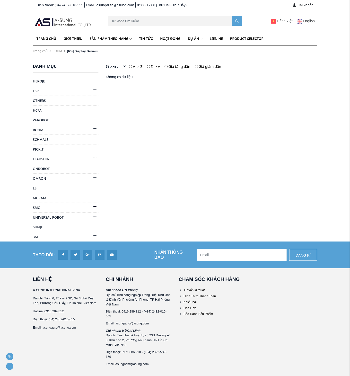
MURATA (39, 198)
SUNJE (38, 227)
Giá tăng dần (179, 66)
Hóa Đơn (190, 308)
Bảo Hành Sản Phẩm (198, 314)
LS (34, 188)
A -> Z (137, 66)
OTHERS (39, 100)
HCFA (37, 110)
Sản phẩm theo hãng (111, 38)
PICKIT (38, 149)
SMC (36, 207)
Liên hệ (216, 38)
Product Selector (246, 38)
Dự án (195, 38)
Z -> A (155, 66)
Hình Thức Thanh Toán (200, 296)
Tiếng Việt (282, 20)
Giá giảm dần (210, 66)
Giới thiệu (72, 38)
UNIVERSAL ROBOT (48, 217)
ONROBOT (41, 168)
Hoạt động (170, 38)
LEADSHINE (42, 159)
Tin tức (146, 38)
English (306, 20)
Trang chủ (46, 38)
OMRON (39, 178)
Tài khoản (303, 5)
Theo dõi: (44, 254)
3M (35, 236)
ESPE (37, 91)
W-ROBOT (41, 120)
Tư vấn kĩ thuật (194, 290)
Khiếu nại (190, 302)
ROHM (57, 51)
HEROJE (39, 81)
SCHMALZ (41, 139)
